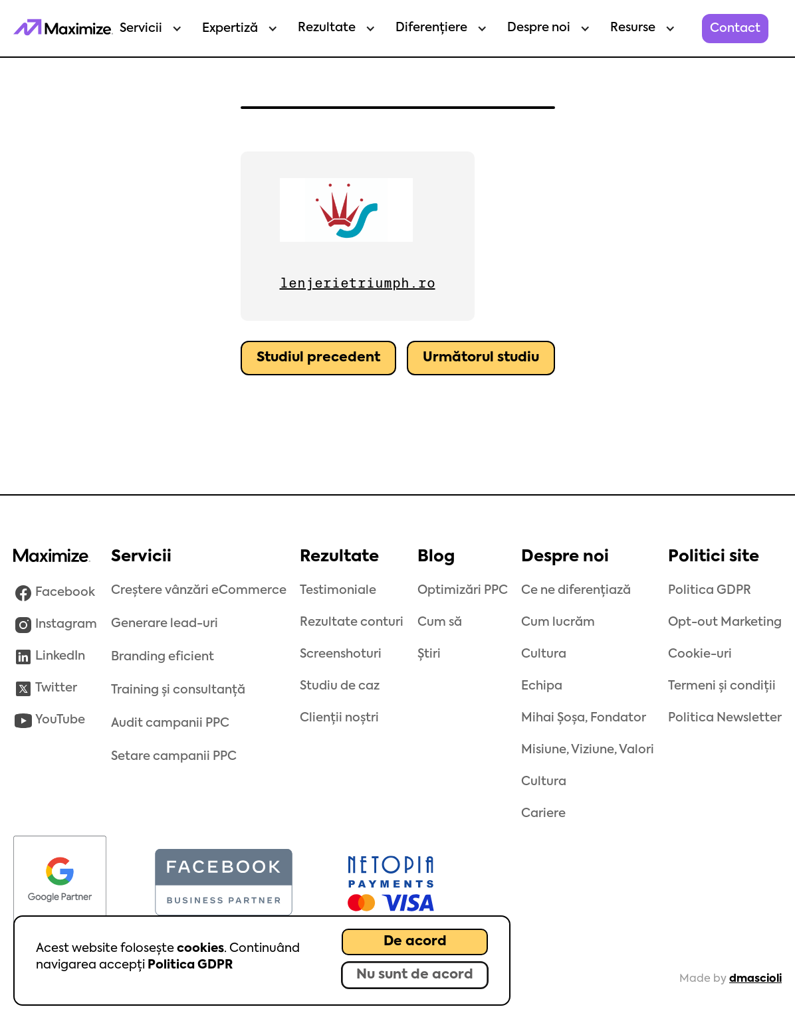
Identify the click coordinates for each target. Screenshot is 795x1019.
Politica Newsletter (725, 718)
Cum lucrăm (558, 622)
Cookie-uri (700, 654)
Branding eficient (162, 657)
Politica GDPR (190, 965)
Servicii (141, 29)
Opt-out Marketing (725, 622)
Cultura (543, 654)
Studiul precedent (318, 358)
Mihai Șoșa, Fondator (583, 718)
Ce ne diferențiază (576, 591)
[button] (147, 28)
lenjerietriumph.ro (357, 283)
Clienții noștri (339, 718)
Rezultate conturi (351, 622)
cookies (200, 949)
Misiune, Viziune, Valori (587, 750)
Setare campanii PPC (174, 757)
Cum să (439, 622)
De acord (415, 942)
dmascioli (755, 979)
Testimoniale (338, 591)
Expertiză (230, 29)
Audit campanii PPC (170, 723)
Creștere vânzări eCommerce (198, 591)
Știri (429, 654)
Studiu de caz (340, 686)
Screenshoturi (341, 654)
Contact (735, 29)
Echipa (541, 686)
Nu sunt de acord (414, 975)
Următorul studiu (481, 358)
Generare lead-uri (164, 624)
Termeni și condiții (722, 686)
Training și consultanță (178, 690)
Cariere (543, 814)
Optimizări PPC (462, 591)
